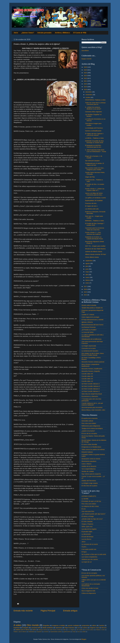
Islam (64, 629)
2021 (85, 81)
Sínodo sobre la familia (89, 305)
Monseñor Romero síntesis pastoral (93, 362)
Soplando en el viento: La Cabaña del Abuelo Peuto (94, 237)
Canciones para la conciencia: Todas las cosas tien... (94, 228)
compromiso (85, 625)
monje (73, 631)
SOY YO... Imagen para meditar (95, 246)
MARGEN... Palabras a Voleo (94, 220)
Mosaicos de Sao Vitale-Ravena (95, 249)
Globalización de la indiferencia (91, 339)
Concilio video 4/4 (87, 373)
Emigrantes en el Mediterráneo (91, 447)
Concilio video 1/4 (87, 381)
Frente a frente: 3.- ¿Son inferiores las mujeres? (93, 233)
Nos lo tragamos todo (88, 591)
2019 (85, 86)
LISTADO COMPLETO (89, 496)
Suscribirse (85, 50)
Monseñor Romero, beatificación (92, 368)
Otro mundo (33, 625)
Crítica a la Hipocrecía (89, 593)
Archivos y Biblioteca (62, 33)
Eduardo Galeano (87, 452)
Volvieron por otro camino (90, 559)
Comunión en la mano (89, 348)
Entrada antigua (70, 611)
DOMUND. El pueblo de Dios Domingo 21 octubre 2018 (94, 141)
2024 (85, 72)
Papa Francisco (70, 627)
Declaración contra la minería (91, 458)
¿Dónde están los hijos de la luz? (92, 519)
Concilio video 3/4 (87, 376)
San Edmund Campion (92, 160)
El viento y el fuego (88, 516)
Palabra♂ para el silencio (20, 631)
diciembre (89, 92)
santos (34, 629)
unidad (84, 631)
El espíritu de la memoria (89, 418)
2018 (85, 89)
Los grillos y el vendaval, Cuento (95, 197)
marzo (88, 277)
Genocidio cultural (87, 421)
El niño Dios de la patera (89, 485)
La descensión (86, 534)
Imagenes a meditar (58, 625)
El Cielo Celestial (87, 521)
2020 (85, 84)
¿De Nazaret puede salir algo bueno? (93, 514)
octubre (88, 97)
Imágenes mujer (94, 627)
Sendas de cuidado (88, 471)
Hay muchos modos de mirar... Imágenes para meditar (95, 168)
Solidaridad (31, 631)
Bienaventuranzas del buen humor (92, 324)
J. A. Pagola (71, 629)
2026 (85, 67)
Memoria (103, 627)
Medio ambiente (48, 627)
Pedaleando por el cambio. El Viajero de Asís (94, 164)
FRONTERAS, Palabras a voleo (95, 100)
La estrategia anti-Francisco (94, 128)
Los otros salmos (89, 629)
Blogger (83, 639)
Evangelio (25, 627)
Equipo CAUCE (86, 59)
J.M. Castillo (79, 629)
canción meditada (73, 625)
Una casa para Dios (88, 511)
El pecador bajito (87, 531)
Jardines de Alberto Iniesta (93, 251)
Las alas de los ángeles (89, 529)
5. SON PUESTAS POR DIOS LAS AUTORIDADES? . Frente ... (95, 151)
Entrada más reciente (23, 611)
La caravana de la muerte (90, 544)
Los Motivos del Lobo (92, 209)
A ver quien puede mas (89, 549)
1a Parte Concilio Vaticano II (91, 391)
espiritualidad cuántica (56, 631)
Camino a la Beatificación (93, 131)
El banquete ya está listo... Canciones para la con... (93, 146)
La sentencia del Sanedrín (90, 351)
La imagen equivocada (89, 346)
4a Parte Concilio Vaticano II (91, 384)
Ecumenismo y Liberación (90, 396)
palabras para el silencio (23, 629)
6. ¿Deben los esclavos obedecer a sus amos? (93, 108)
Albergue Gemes (42, 629)
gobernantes (67, 631)
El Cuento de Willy (79, 33)
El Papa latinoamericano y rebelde (92, 319)
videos (94, 625)
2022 (85, 78)
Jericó (83, 541)
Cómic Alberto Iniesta (92, 257)
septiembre (89, 260)
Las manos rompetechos (89, 557)
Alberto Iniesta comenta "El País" (95, 254)
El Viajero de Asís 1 (91, 206)
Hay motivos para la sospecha (91, 474)
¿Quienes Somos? (27, 33)
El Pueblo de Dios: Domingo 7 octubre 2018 (94, 224)
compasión (39, 631)
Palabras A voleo (100, 629)
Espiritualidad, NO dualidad (93, 200)
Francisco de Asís (90, 203)
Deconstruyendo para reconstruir (92, 407)
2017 (85, 286)
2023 (85, 75)
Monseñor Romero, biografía (91, 371)
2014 (85, 295)
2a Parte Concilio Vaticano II (91, 389)
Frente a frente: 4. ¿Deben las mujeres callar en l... (94, 189)
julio (87, 266)
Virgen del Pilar (90, 177)
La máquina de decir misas (90, 506)
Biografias (46, 625)
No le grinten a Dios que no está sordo (94, 554)
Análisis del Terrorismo (89, 480)
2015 (85, 292)
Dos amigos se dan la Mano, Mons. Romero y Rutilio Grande (93, 354)
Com (78, 627)
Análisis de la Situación (89, 466)
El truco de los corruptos (89, 433)
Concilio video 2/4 (87, 378)
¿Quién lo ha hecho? (88, 431)
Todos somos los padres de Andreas (93, 449)
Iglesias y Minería (87, 322)
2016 (85, 289)
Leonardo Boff (35, 627)
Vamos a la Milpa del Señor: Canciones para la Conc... (94, 194)
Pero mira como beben (89, 423)
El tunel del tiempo (87, 536)
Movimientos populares (89, 461)
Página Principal (48, 611)
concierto (46, 631)
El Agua (84, 552)
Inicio (16, 33)
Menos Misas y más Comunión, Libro (93, 410)
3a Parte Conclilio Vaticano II (91, 386)
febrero (88, 280)
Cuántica (84, 627)
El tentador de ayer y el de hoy (91, 501)
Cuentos (101, 625)
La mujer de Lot (87, 562)
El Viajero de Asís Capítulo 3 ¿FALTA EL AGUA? (94, 134)
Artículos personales (44, 33)
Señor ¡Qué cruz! (87, 526)
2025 (85, 70)
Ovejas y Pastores (87, 524)
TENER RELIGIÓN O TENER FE (92, 308)
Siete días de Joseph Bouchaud (92, 394)
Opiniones (59, 627)
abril (87, 274)
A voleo (17, 625)
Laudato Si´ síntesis (88, 314)
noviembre (89, 94)
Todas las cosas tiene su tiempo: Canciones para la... (95, 103)
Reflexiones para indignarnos (91, 426)
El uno (84, 509)
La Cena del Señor (88, 332)
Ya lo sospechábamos (89, 469)
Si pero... (84, 547)
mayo (87, 272)
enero (88, 283)
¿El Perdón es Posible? (89, 329)
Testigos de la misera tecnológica (92, 428)
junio (87, 269)
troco (78, 631)
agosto (88, 263)
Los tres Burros (86, 539)
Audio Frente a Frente (55, 629)
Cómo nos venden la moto (90, 588)
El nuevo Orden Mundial (89, 444)
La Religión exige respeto (90, 483)
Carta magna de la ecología (90, 317)
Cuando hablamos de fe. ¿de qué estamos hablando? (92, 404)
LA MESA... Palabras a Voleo (94, 138)
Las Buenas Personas (89, 327)
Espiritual (17, 627)
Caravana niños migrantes (93, 111)
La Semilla (85, 498)
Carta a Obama (86, 464)
